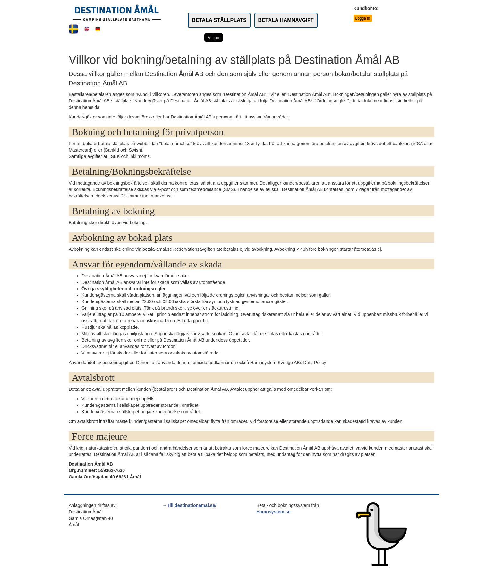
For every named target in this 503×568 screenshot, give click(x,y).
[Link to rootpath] (117, 12)
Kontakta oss (285, 37)
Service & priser (246, 37)
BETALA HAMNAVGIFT (286, 20)
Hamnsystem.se (273, 511)
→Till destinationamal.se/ (190, 505)
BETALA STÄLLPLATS (219, 20)
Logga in (362, 18)
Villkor (214, 37)
